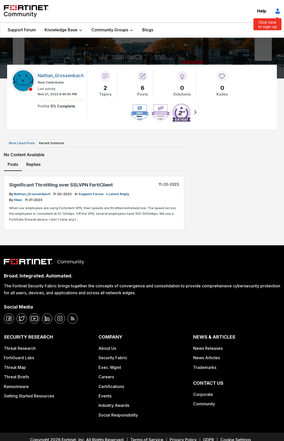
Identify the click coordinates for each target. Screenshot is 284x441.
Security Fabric (112, 357)
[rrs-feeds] (72, 318)
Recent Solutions (51, 143)
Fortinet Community (26, 11)
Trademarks (204, 367)
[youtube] (34, 318)
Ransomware (16, 386)
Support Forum (22, 29)
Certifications (111, 386)
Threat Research (20, 348)
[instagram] (60, 318)
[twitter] (22, 318)
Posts (13, 164)
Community (204, 403)
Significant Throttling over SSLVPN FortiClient (61, 185)
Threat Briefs (16, 376)
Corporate (203, 394)
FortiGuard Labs (19, 357)
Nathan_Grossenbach (32, 194)
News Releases (208, 348)
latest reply (118, 194)
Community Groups (109, 29)
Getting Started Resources (29, 395)
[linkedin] (47, 318)
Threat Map (15, 367)
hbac (18, 200)
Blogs (147, 29)
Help (261, 11)
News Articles (206, 357)
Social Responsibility (118, 415)
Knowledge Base (61, 29)
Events (104, 395)
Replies (33, 164)
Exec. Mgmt (109, 367)
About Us (107, 348)
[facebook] (9, 318)
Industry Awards (113, 405)
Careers (106, 376)
